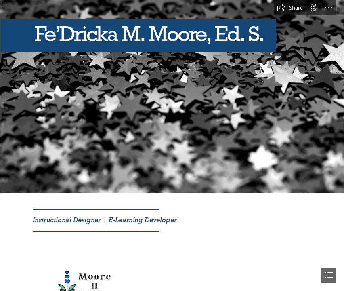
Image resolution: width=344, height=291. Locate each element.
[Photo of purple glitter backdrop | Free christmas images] (172, 97)
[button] (290, 7)
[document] (172, 145)
